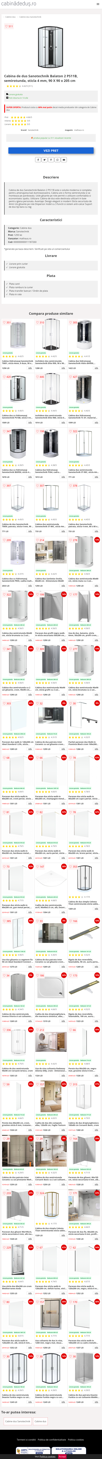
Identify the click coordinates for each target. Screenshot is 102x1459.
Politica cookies (76, 1439)
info (30, 368)
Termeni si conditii (26, 1439)
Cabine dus (10, 17)
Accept (62, 1456)
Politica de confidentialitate (52, 1439)
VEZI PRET (51, 150)
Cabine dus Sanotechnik (30, 17)
